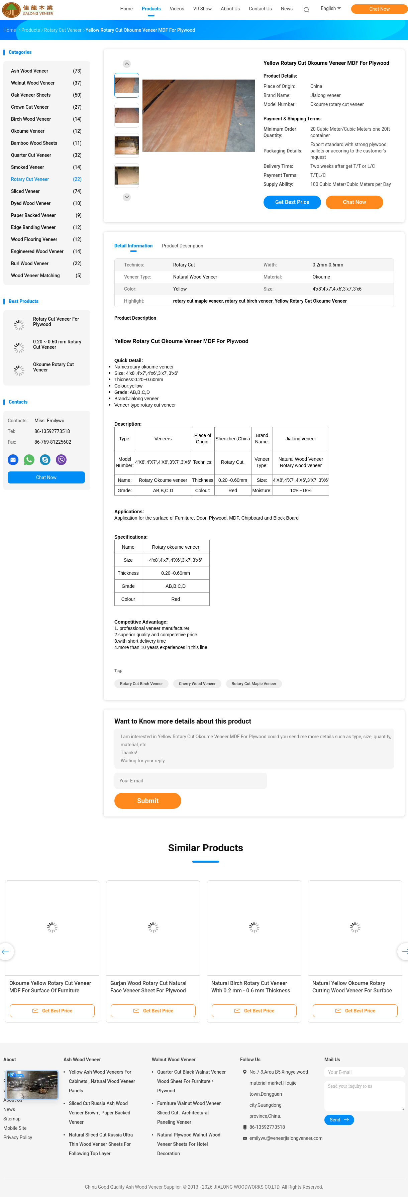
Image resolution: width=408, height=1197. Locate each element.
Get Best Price (292, 202)
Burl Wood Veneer (46, 263)
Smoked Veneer (46, 167)
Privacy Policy (17, 1137)
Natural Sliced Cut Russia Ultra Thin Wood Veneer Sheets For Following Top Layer (101, 1144)
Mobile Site (15, 1128)
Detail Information (133, 245)
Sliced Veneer (46, 191)
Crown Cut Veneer (46, 107)
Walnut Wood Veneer (46, 83)
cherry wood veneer (197, 683)
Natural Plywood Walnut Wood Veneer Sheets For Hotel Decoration (188, 1144)
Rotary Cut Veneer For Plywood (56, 321)
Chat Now (380, 9)
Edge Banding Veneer (46, 227)
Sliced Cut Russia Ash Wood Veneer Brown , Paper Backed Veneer (99, 1113)
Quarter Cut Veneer (46, 155)
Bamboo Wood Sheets (46, 143)
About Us (12, 1100)
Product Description (182, 245)
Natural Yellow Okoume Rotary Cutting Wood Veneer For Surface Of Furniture (352, 990)
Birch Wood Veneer (46, 119)
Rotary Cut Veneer (46, 179)
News (9, 1109)
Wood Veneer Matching (46, 275)
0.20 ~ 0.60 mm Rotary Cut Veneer (57, 344)
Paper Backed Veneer (46, 215)
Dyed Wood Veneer (46, 203)
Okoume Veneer (46, 131)
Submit (148, 801)
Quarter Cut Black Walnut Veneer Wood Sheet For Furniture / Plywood (191, 1081)
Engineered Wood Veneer (46, 251)
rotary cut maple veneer (254, 683)
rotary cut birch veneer (141, 683)
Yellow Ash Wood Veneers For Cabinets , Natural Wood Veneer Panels (102, 1081)
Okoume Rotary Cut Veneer (53, 367)
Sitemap (11, 1118)
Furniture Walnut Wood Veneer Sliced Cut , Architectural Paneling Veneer (189, 1113)
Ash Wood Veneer (46, 71)
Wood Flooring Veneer (46, 239)
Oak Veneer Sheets (46, 95)
